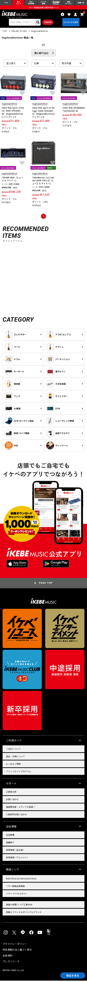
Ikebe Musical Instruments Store (21, 879)
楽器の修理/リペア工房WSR (19, 905)
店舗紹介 (10, 843)
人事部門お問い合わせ (16, 815)
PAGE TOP (46, 584)
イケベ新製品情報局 (15, 887)
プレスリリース (11, 962)
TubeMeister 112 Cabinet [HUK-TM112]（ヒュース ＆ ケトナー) (43, 181)
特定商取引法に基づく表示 (17, 951)
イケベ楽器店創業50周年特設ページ (43, 8)
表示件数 (66, 64)
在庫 (36, 64)
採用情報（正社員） (15, 851)
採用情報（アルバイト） (17, 858)
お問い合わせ (12, 800)
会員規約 (7, 957)
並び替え (11, 64)
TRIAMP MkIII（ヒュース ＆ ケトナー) (12, 180)
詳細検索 (47, 23)
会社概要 (10, 836)
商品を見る (72, 975)
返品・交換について (15, 757)
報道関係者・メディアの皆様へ (20, 808)
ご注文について (13, 750)
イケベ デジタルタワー (17, 894)
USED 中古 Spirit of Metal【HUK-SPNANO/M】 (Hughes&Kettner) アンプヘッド (13, 114)
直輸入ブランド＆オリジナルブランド (24, 913)
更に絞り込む (41, 54)
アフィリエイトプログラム (18, 772)
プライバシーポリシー (15, 945)
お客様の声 (11, 793)
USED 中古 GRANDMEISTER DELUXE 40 (74, 111)
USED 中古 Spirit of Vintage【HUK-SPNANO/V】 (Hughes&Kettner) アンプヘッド (43, 114)
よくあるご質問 (13, 765)
